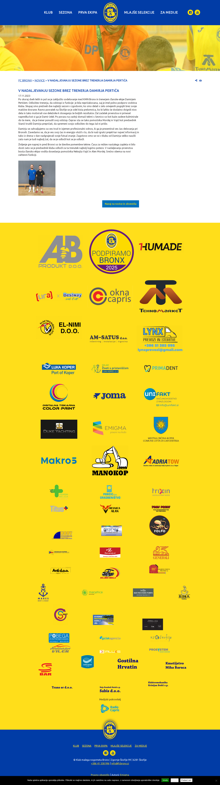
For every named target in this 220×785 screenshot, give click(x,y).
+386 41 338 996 (100, 763)
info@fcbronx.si (120, 763)
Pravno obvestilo (100, 775)
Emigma (124, 775)
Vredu (165, 780)
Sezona (65, 12)
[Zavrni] (216, 780)
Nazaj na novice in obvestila (120, 203)
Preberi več (186, 780)
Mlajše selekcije (139, 12)
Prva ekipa (87, 12)
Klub (48, 12)
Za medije (169, 12)
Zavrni (174, 780)
